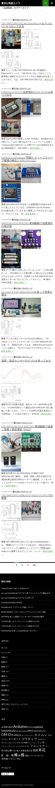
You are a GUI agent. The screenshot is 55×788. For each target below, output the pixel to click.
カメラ (4, 652)
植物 (3, 685)
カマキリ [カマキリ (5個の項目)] (31, 735)
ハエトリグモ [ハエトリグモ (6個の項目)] (6, 746)
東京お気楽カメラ (10, 3)
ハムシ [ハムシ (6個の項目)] (13, 746)
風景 (3, 709)
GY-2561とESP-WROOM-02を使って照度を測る (26, 293)
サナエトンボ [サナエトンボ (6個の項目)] (6, 743)
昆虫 (3, 681)
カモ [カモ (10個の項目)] (50, 735)
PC (2, 648)
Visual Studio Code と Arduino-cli (14, 588)
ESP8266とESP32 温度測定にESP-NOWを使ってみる (27, 93)
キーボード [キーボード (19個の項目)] (15, 738)
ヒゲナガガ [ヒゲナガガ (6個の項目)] (20, 746)
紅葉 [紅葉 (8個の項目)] (30, 751)
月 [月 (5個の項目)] (19, 751)
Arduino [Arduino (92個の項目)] (20, 726)
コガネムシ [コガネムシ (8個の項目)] (41, 739)
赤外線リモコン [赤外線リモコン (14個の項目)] (9, 758)
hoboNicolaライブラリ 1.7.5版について (17, 607)
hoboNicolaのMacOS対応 (11, 602)
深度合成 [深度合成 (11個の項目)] (25, 750)
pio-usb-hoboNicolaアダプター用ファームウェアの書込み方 (25, 593)
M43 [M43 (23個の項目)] (30, 730)
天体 (3, 671)
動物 (3, 662)
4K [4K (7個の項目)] (2, 727)
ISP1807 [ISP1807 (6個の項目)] (19, 731)
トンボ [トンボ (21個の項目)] (41, 742)
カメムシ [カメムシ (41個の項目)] (40, 735)
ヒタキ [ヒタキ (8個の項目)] (27, 746)
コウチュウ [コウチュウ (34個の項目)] (29, 739)
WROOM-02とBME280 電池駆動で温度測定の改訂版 (27, 225)
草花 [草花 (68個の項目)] (41, 750)
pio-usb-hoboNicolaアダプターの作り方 (17, 598)
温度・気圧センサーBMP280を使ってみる (26, 360)
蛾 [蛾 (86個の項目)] (16, 755)
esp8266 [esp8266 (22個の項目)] (38, 726)
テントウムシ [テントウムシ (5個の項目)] (32, 743)
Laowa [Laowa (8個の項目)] (24, 731)
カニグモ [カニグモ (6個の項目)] (24, 735)
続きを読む (36, 148)
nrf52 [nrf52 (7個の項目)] (44, 731)
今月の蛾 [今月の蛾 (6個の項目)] (15, 751)
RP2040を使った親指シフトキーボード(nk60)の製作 (22, 616)
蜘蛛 (3, 695)
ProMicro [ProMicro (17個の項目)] (16, 734)
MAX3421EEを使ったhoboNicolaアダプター (19, 631)
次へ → (36, 565)
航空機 (4, 690)
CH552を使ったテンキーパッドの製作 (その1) (20, 626)
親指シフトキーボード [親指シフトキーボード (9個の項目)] (34, 755)
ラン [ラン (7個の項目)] (47, 746)
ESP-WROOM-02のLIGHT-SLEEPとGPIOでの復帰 (27, 497)
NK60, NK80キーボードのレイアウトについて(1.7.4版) (23, 612)
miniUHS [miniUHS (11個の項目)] (37, 731)
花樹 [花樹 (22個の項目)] (35, 750)
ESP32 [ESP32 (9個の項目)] (30, 727)
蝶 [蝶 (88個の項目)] (23, 754)
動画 (3, 667)
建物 (3, 676)
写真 (3, 657)
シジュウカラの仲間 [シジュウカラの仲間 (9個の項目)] (19, 742)
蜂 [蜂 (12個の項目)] (19, 755)
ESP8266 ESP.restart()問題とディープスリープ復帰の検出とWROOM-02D (27, 159)
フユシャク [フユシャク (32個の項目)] (37, 745)
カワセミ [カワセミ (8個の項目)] (4, 739)
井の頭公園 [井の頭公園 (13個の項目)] (6, 750)
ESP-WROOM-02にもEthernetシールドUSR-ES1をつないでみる (27, 25)
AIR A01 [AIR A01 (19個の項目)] (8, 726)
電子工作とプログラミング (22, 20)
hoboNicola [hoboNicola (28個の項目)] (8, 730)
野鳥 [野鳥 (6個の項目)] (18, 759)
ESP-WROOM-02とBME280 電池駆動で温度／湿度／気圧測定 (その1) (27, 428)
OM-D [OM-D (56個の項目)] (6, 734)
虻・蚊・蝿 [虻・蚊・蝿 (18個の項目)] (7, 755)
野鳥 (3, 699)
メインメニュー (52, 3)
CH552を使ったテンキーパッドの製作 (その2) (20, 621)
